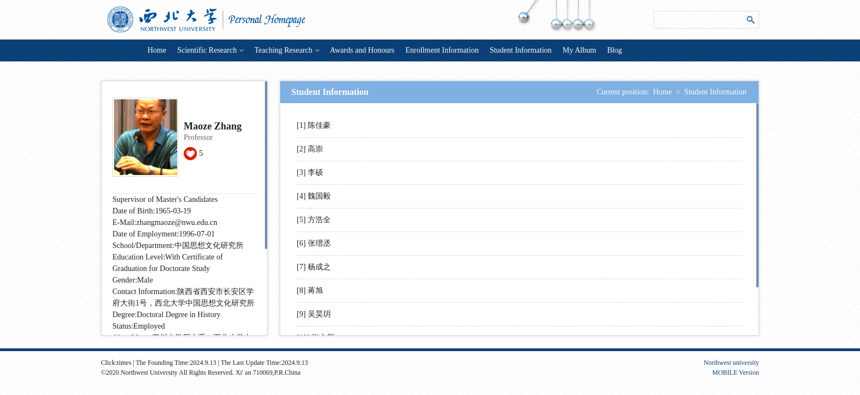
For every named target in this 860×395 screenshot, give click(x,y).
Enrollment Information (441, 50)
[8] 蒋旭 (310, 290)
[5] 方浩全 (314, 220)
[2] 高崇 (310, 149)
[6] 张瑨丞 (314, 243)
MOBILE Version (735, 372)
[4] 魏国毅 (314, 196)
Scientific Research (210, 50)
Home (157, 50)
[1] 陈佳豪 (314, 125)
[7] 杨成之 (314, 267)
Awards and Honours (362, 50)
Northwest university (731, 362)
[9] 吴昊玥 (314, 314)
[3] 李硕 (310, 172)
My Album (579, 50)
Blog (614, 50)
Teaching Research (286, 50)
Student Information (521, 50)
